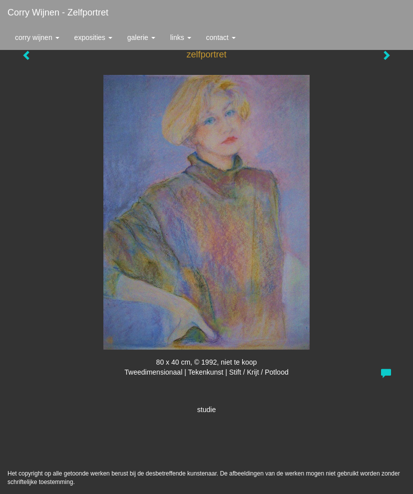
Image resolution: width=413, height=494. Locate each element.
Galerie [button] (141, 37)
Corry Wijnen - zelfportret (57, 12)
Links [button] (180, 37)
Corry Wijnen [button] (37, 37)
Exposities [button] (93, 37)
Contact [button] (221, 37)
